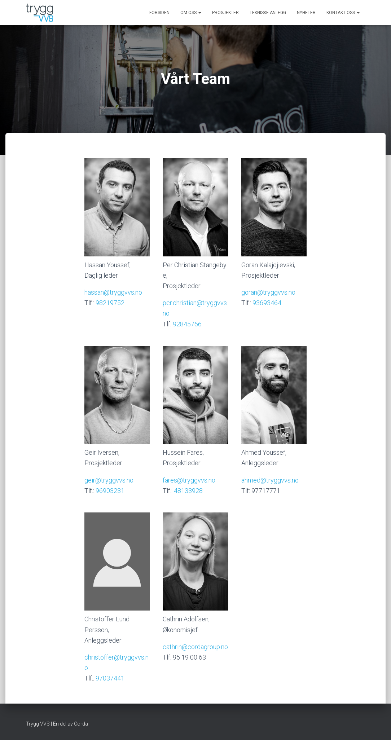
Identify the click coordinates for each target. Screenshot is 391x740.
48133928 (188, 490)
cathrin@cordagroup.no (195, 647)
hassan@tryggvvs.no (113, 292)
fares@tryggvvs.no (189, 480)
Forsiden (159, 12)
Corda (81, 724)
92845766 (187, 324)
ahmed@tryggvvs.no (270, 480)
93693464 (266, 303)
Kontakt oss (343, 12)
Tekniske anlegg (268, 12)
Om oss (190, 12)
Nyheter (306, 12)
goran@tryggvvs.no (268, 292)
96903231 (110, 490)
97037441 (110, 678)
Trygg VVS (38, 724)
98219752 (110, 303)
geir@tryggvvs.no (108, 480)
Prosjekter (225, 12)
